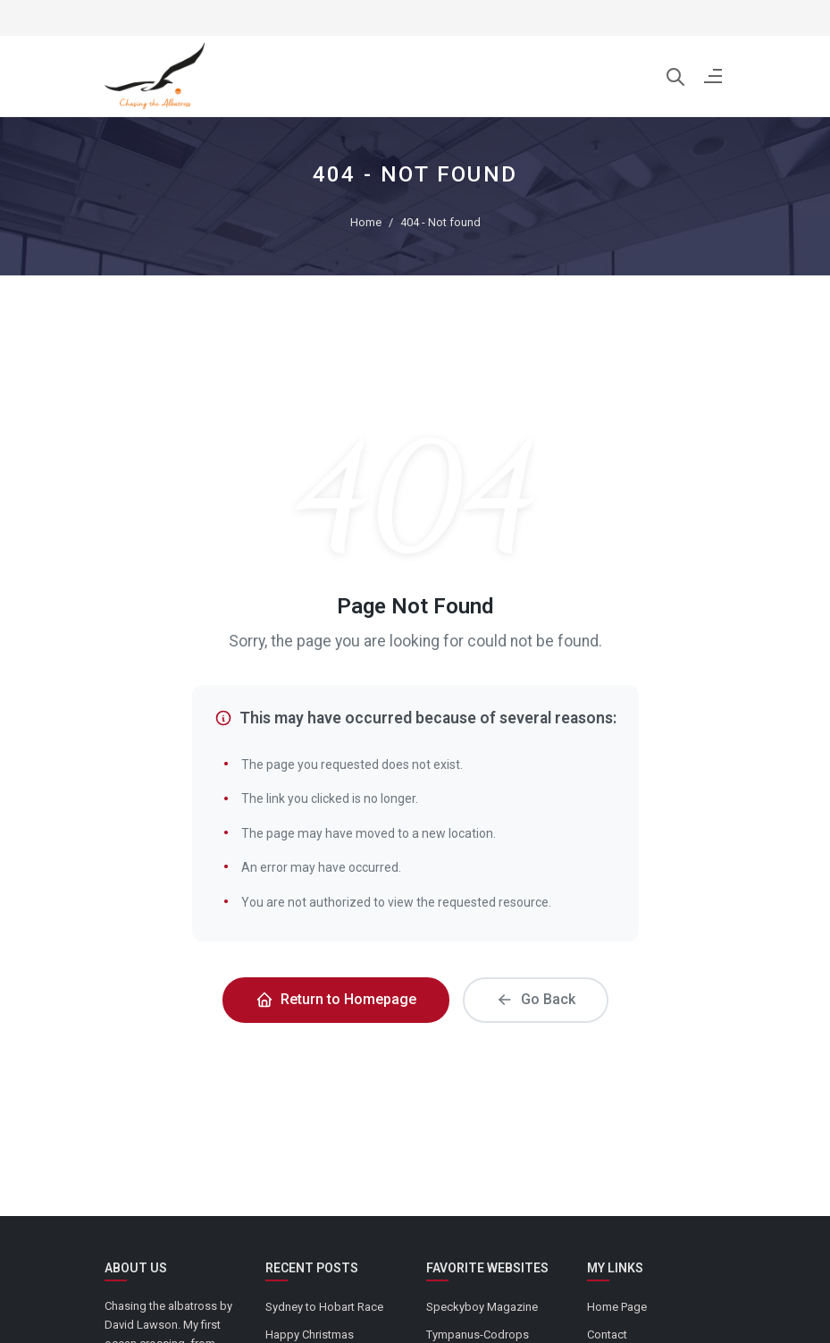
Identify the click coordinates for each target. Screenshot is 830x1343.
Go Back (535, 1000)
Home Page (617, 1306)
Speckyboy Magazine (482, 1306)
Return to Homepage (336, 1000)
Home (365, 222)
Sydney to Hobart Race (324, 1306)
